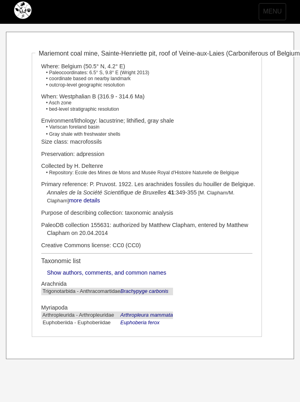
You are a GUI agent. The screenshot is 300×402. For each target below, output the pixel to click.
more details (84, 200)
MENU (274, 13)
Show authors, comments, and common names (106, 272)
